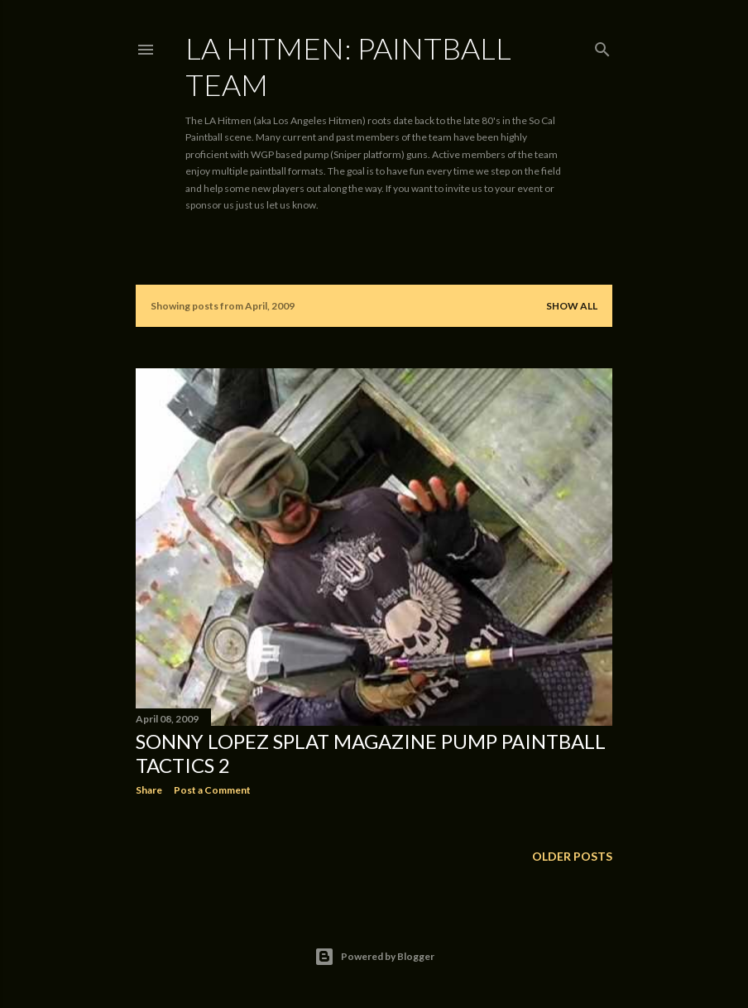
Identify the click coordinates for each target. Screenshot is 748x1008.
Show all (571, 306)
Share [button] (149, 790)
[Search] (602, 46)
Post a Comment (212, 790)
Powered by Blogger (374, 957)
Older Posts (572, 856)
